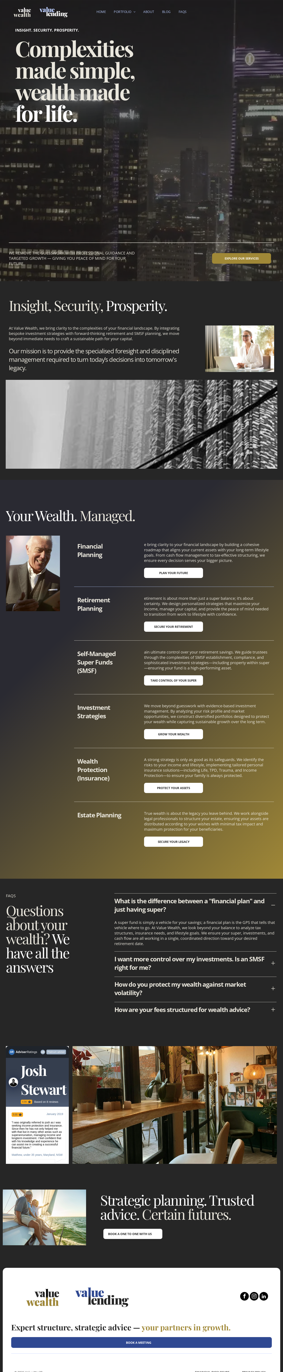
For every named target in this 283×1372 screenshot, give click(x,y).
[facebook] (244, 1264)
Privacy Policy (254, 1339)
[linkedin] (263, 1264)
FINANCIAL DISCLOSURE (212, 1339)
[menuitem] (101, 12)
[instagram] (254, 1264)
